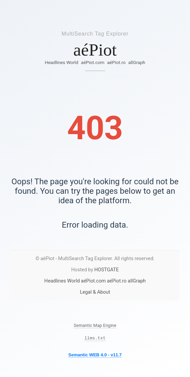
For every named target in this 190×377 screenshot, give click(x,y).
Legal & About (95, 292)
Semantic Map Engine (95, 325)
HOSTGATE (106, 270)
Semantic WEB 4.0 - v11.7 (95, 355)
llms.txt (94, 339)
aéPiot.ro (116, 62)
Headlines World (61, 62)
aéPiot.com (92, 62)
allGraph (136, 62)
